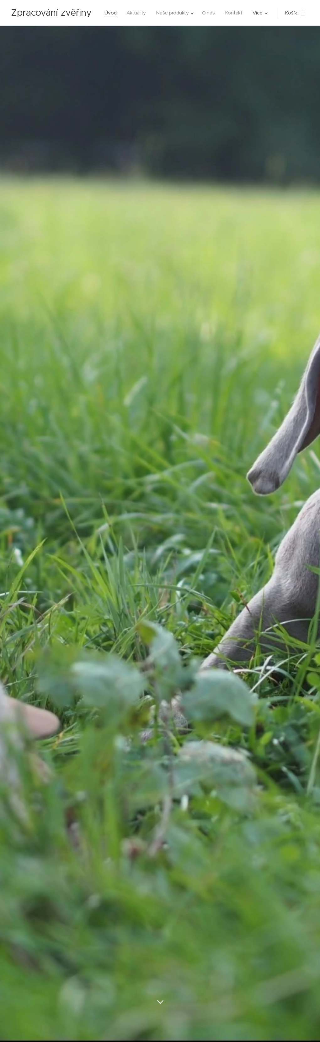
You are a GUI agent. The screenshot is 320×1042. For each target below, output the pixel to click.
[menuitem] (137, 13)
